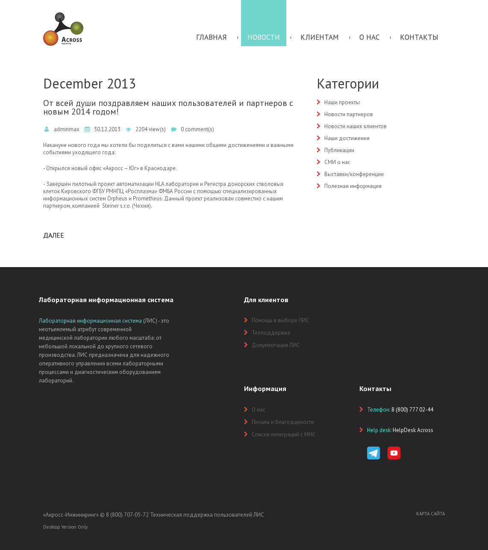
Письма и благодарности (283, 422)
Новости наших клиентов (355, 126)
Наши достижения (347, 138)
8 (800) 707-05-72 (127, 514)
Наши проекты (342, 102)
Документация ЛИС (276, 345)
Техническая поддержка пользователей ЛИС (207, 514)
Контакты (419, 37)
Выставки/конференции (354, 174)
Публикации (339, 150)
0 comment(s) (197, 129)
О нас (369, 37)
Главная (211, 37)
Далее (53, 235)
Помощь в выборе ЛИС (280, 320)
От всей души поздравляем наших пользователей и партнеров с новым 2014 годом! (168, 107)
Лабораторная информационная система (90, 320)
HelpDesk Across (413, 430)
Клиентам (319, 37)
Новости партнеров (348, 114)
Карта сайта (430, 514)
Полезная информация (353, 186)
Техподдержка (271, 332)
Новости (263, 37)
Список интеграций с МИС (284, 434)
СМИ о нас (337, 162)
